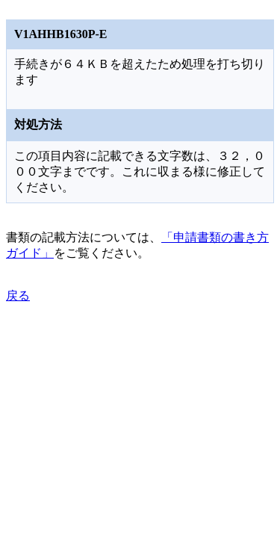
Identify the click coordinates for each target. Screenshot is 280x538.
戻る (18, 295)
